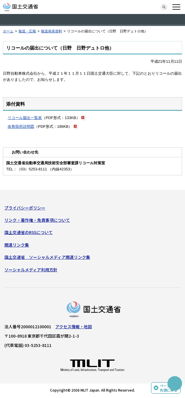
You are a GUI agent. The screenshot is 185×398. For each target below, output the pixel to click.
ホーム (8, 31)
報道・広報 (27, 31)
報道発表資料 (51, 31)
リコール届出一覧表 (25, 118)
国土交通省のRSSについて (28, 232)
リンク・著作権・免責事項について (37, 220)
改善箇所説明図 (21, 126)
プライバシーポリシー (24, 208)
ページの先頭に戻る (168, 388)
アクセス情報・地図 (73, 326)
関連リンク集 (16, 245)
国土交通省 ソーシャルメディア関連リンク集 (47, 257)
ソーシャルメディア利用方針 (30, 270)
